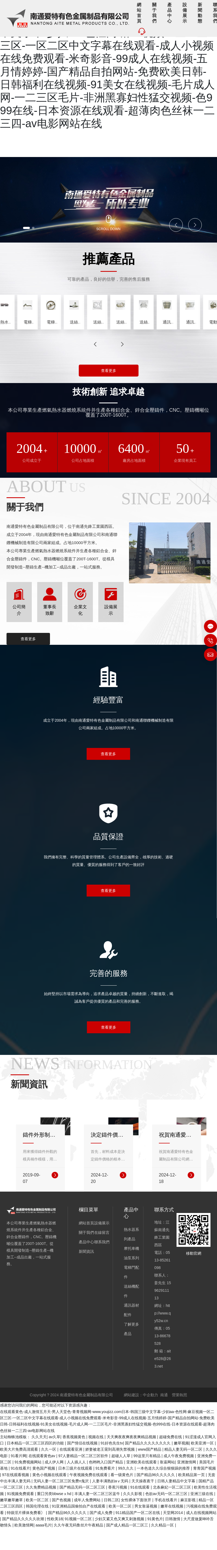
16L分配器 (195, 339)
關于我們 (86, 1254)
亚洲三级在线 (202, 1515)
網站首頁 (86, 1244)
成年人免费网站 (88, 1521)
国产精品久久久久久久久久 (148, 1465)
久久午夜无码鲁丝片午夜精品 (79, 1547)
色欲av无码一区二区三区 (166, 1515)
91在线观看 (140, 1509)
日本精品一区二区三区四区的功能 (36, 1465)
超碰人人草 (121, 1477)
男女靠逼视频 (146, 1528)
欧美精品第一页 (192, 1496)
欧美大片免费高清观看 (19, 1471)
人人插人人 (77, 1484)
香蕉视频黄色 (74, 1458)
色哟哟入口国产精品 (106, 1484)
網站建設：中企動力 (141, 1416)
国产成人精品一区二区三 (127, 1547)
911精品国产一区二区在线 (138, 1534)
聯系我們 (101, 1263)
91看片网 (18, 1477)
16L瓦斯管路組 (151, 339)
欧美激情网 (23, 1547)
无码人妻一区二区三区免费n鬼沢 (61, 1502)
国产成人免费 (102, 1534)
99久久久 (126, 1490)
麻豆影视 (188, 1521)
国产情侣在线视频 (83, 1465)
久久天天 (39, 1458)
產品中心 (86, 1263)
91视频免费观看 (21, 1515)
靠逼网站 (167, 1484)
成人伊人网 (55, 1484)
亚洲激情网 (187, 1484)
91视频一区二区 (79, 1540)
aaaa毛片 (44, 1547)
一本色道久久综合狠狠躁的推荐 (164, 1490)
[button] (29, 227)
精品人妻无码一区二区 (183, 1471)
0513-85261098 (162, 1281)
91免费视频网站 (28, 1484)
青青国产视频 (204, 1490)
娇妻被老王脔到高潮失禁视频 (110, 1471)
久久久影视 (133, 1515)
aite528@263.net (162, 1380)
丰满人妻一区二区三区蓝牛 (97, 1515)
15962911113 (162, 1312)
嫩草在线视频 (172, 1528)
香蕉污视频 (118, 1509)
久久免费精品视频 (41, 1509)
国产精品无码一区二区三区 (82, 1509)
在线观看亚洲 (71, 1471)
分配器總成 (108, 339)
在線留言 (101, 1254)
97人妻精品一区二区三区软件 (83, 1477)
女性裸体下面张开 (136, 1521)
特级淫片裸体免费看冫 (26, 1534)
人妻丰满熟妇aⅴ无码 (111, 1502)
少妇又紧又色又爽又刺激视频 (120, 1540)
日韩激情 (173, 1540)
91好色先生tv (111, 1465)
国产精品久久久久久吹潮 (23, 1540)
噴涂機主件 (21, 339)
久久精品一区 (163, 1547)
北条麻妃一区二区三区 (172, 1509)
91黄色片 (155, 1540)
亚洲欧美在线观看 (142, 1484)
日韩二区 (111, 1521)
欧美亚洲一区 (203, 1465)
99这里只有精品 (147, 1477)
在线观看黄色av (42, 1477)
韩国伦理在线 (38, 1528)
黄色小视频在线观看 (50, 1496)
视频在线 (96, 1458)
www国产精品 (150, 1471)
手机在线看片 (166, 1521)
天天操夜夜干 (143, 1502)
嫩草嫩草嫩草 (12, 1521)
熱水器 (65, 339)
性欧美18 (55, 1540)
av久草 (54, 1458)
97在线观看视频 (16, 1496)
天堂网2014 (173, 1534)
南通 (164, 1416)
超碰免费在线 (171, 1458)
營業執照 (179, 1416)
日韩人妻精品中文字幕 (176, 1502)
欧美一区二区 (38, 1521)
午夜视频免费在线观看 (89, 1496)
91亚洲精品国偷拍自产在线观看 (79, 1528)
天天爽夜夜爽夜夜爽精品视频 (132, 1458)
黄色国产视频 (44, 1490)
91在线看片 (20, 1490)
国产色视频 (62, 1521)
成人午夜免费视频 (179, 1477)
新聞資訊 (86, 1273)
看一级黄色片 (122, 1496)
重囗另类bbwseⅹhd (54, 1515)
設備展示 (101, 1244)
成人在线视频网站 (201, 1534)
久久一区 (49, 1471)
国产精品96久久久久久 (156, 1496)
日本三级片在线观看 (75, 1490)
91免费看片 (105, 1490)
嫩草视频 (181, 1465)
